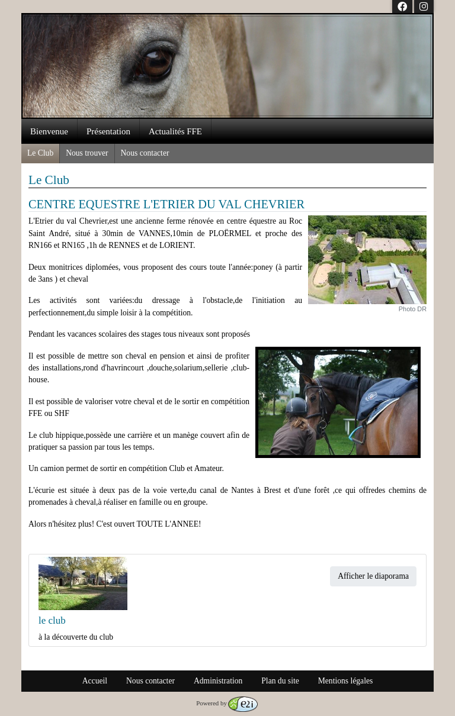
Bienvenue (49, 131)
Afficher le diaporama (373, 576)
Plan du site (280, 680)
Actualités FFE (175, 131)
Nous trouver (87, 153)
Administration (218, 680)
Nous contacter (145, 153)
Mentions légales (345, 680)
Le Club (40, 153)
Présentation (108, 131)
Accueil (94, 680)
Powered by (227, 703)
